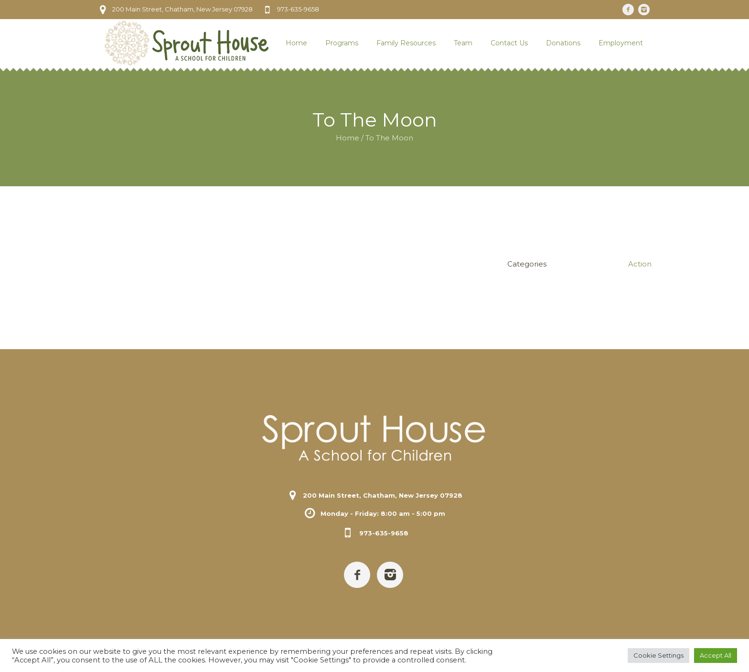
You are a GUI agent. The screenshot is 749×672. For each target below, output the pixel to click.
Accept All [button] (715, 655)
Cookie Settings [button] (658, 655)
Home (347, 137)
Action (640, 263)
